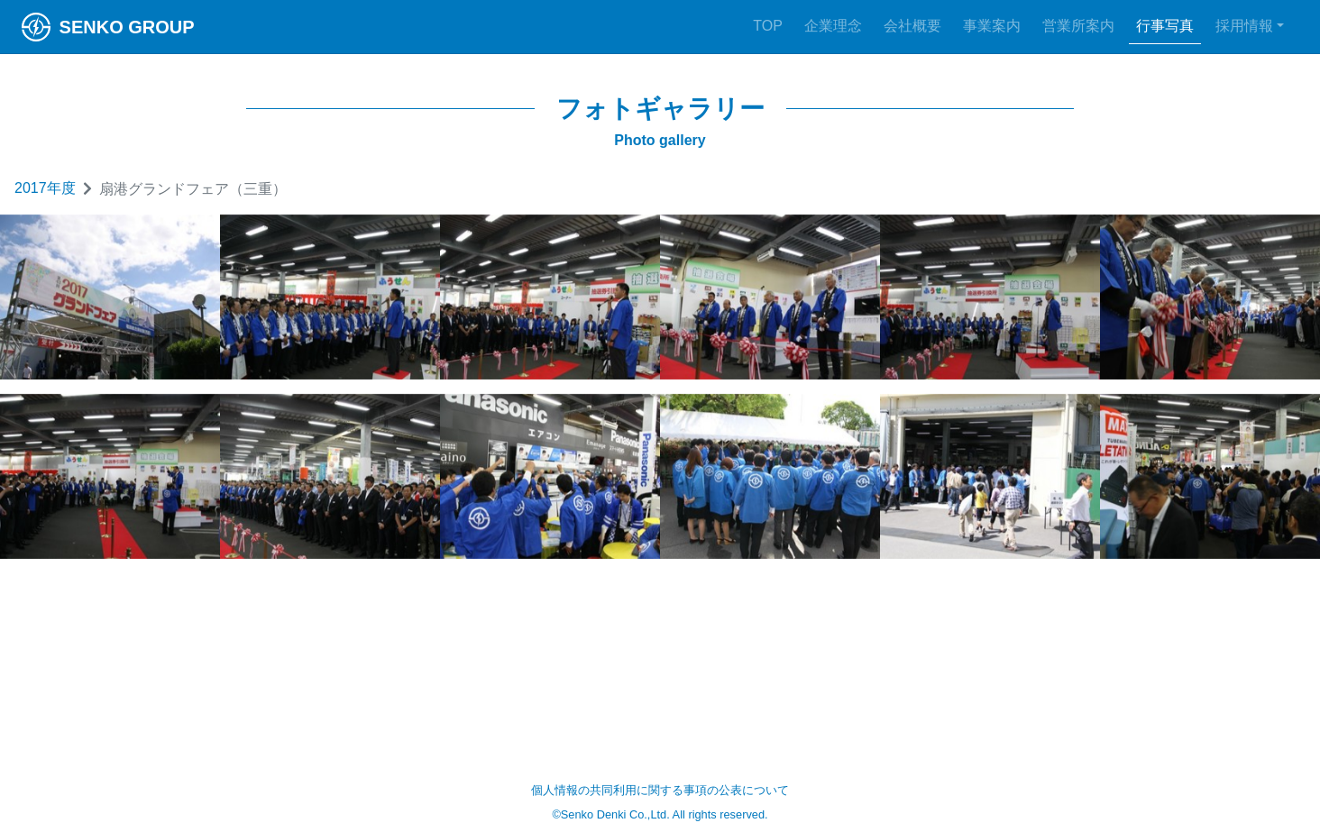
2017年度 (45, 188)
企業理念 (833, 25)
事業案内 (992, 25)
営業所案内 (1078, 25)
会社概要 (912, 25)
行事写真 (1165, 25)
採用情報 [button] (1244, 25)
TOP (768, 25)
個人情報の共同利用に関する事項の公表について (660, 790)
